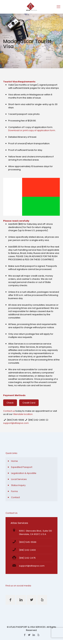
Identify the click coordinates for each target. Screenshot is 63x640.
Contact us (9, 411)
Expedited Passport (21, 467)
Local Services (19, 479)
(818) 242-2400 (36, 419)
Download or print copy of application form (31, 130)
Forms (14, 491)
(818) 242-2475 (27, 557)
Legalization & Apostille (23, 473)
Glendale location (23, 414)
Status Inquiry (18, 485)
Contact (15, 497)
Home (14, 461)
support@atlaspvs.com (16, 423)
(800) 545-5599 (15, 419)
